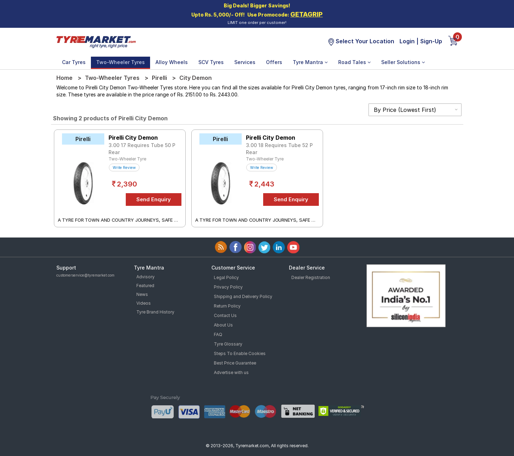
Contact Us (225, 315)
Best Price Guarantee (235, 363)
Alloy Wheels (171, 62)
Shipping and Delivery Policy (243, 296)
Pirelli (159, 77)
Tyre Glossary (228, 344)
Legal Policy (226, 277)
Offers (274, 62)
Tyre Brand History (155, 312)
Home (64, 77)
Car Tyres (74, 62)
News (142, 294)
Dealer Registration (310, 277)
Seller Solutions (403, 62)
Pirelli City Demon (133, 137)
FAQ (218, 334)
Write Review (124, 167)
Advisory (145, 276)
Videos (143, 303)
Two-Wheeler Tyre (127, 159)
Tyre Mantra (310, 62)
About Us (223, 325)
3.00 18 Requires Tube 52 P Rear (279, 148)
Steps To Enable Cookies (240, 353)
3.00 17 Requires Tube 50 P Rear (142, 148)
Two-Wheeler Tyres (120, 62)
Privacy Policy (228, 287)
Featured (145, 285)
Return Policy (227, 306)
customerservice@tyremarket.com (85, 275)
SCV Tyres (211, 62)
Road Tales (354, 62)
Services (244, 62)
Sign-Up (431, 41)
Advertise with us (231, 372)
